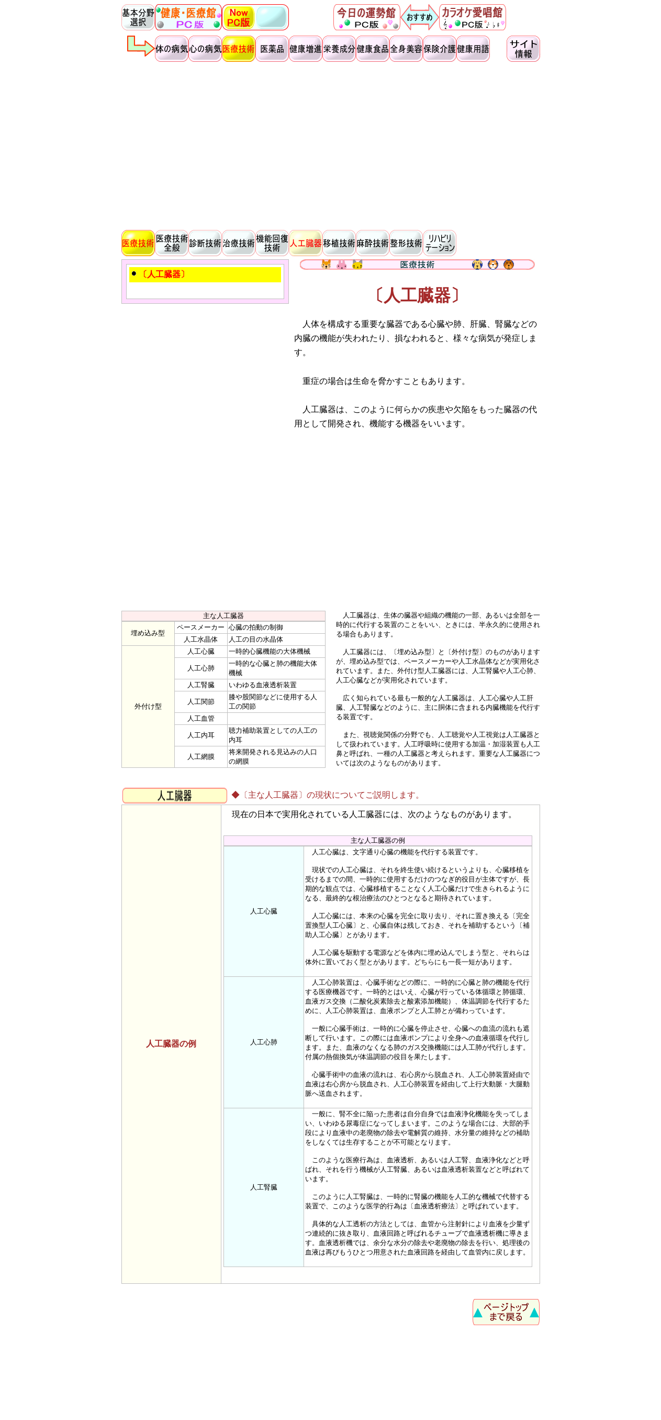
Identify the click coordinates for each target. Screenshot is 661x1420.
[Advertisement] (330, 144)
